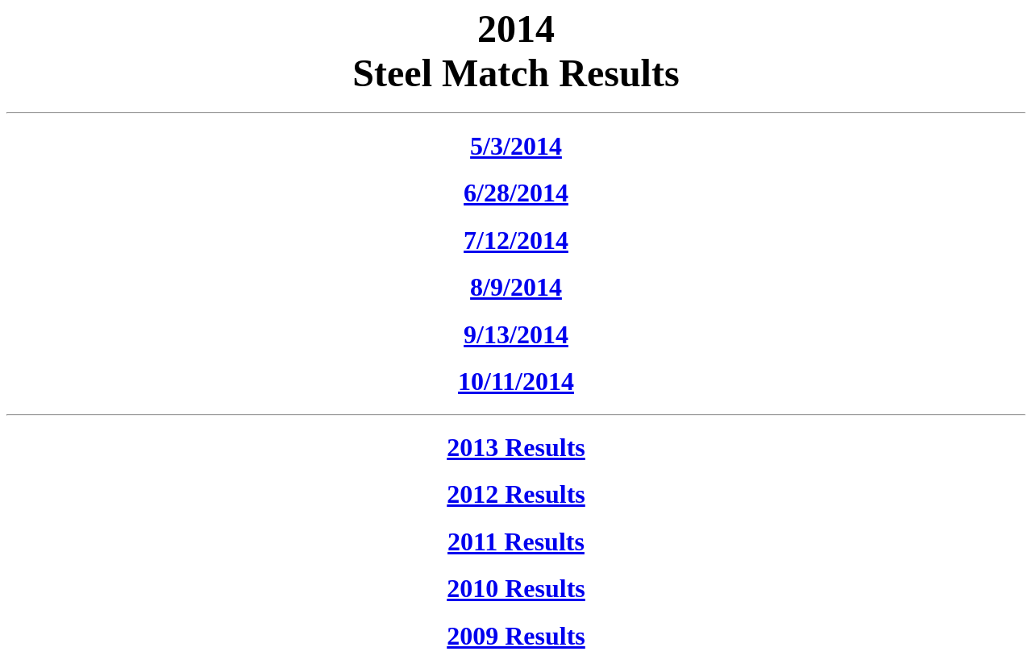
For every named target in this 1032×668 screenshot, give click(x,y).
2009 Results (516, 635)
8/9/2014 (516, 286)
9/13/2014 (516, 334)
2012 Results (516, 493)
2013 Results (516, 447)
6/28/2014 (516, 192)
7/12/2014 (516, 240)
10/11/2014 (516, 381)
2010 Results (516, 588)
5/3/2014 (516, 145)
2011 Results (516, 541)
